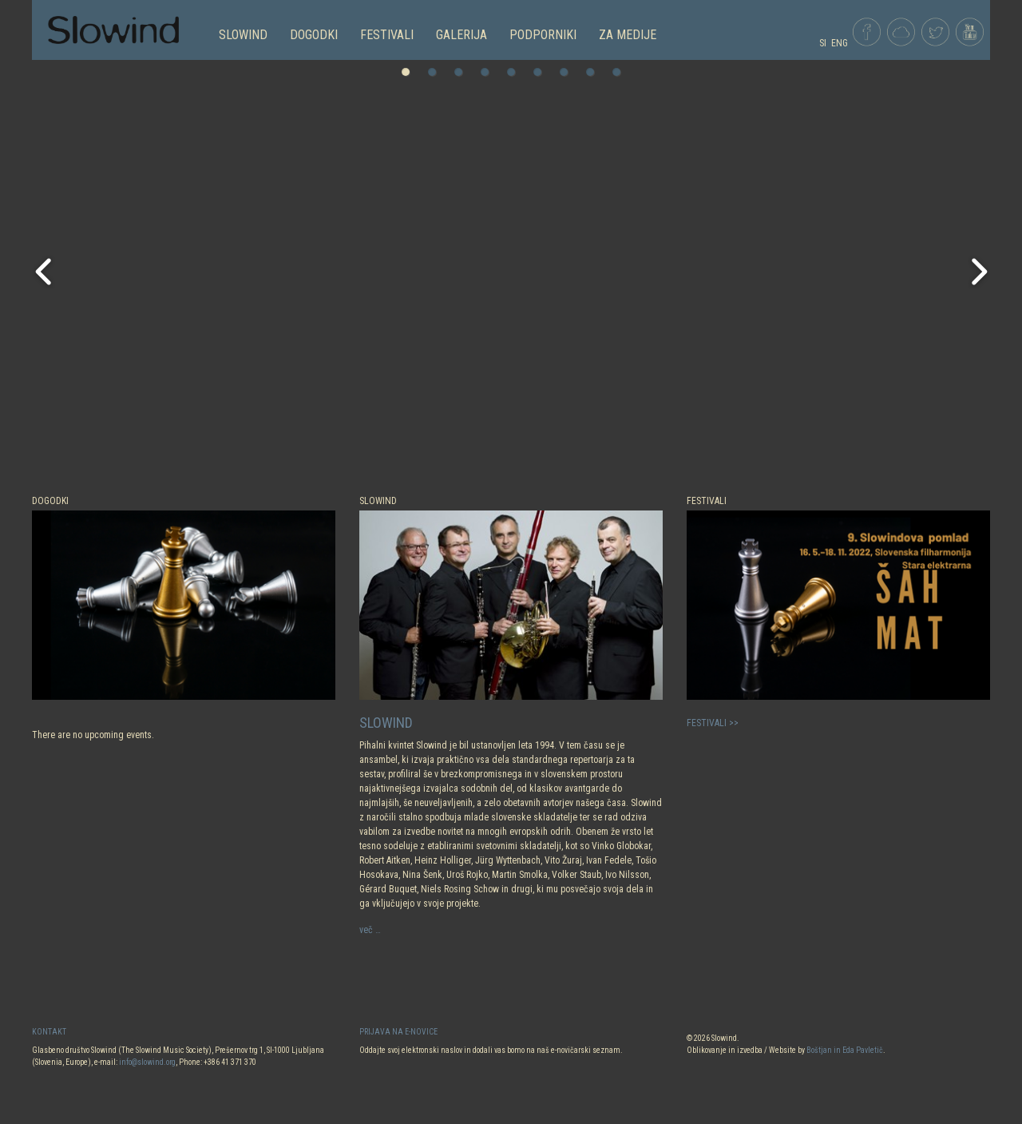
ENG (839, 43)
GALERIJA (461, 34)
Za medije (627, 34)
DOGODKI (314, 34)
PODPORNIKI (542, 34)
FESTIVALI (387, 34)
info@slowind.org (147, 1062)
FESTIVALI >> (713, 723)
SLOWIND (243, 34)
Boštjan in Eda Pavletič (844, 1050)
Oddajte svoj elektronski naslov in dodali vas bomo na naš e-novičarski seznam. (491, 1050)
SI (822, 43)
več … (370, 929)
